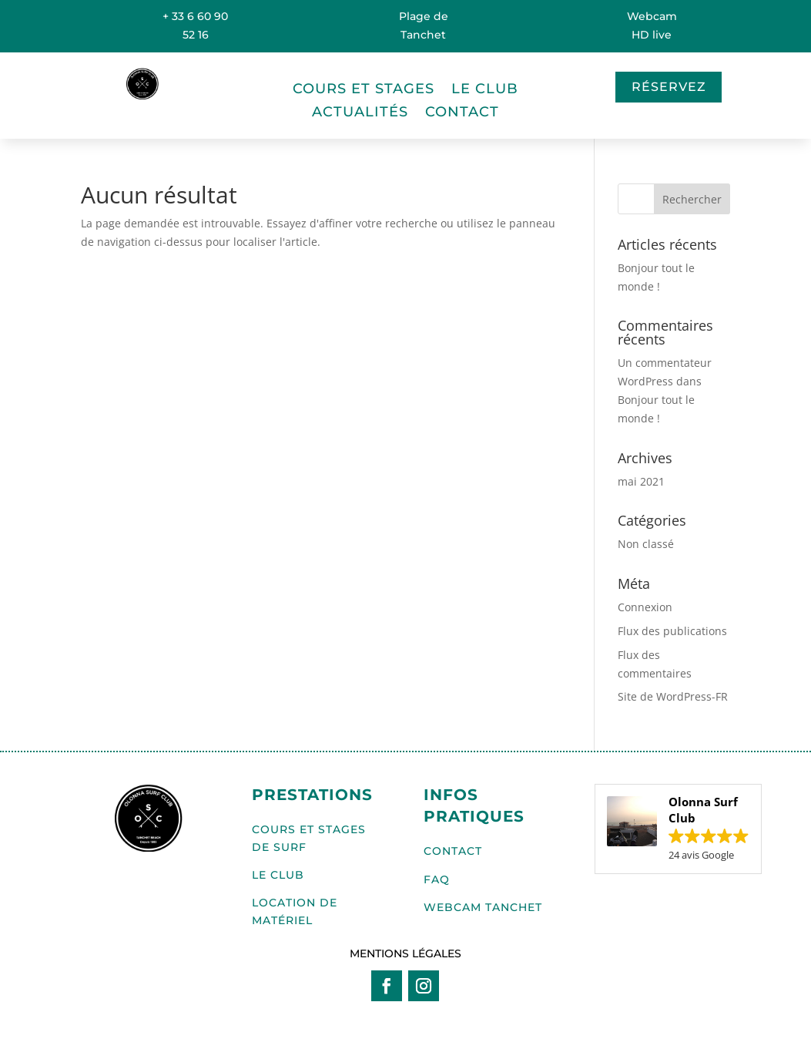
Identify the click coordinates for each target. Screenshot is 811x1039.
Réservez (669, 86)
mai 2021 (641, 481)
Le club (484, 90)
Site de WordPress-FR (673, 696)
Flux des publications (672, 631)
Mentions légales (405, 953)
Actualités (360, 113)
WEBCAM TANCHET (483, 907)
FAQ (437, 879)
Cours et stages (363, 90)
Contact (462, 113)
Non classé (646, 543)
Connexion (645, 607)
